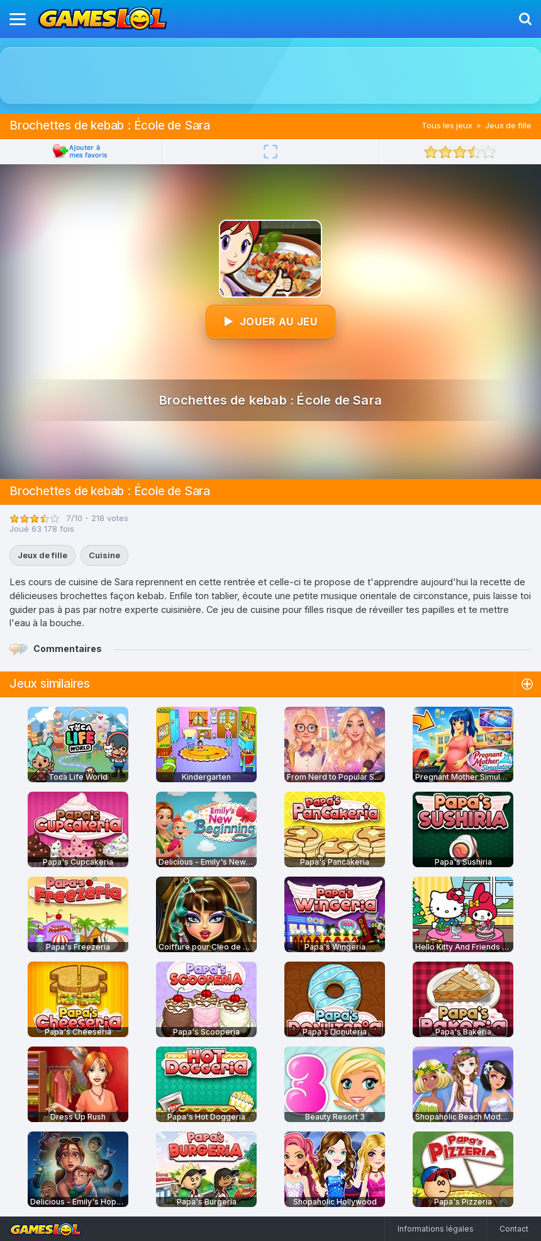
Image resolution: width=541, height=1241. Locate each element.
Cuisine (104, 555)
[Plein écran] (270, 151)
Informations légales (436, 1228)
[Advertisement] (270, 75)
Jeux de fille (508, 125)
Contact (513, 1228)
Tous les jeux (446, 125)
